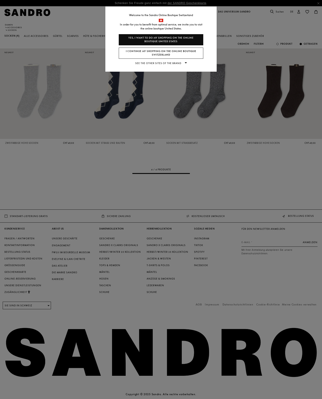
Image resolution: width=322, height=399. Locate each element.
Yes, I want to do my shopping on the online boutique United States (161, 39)
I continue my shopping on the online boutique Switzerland (161, 53)
